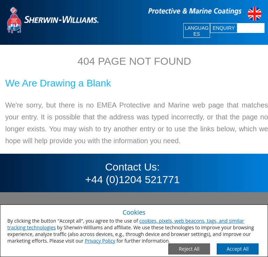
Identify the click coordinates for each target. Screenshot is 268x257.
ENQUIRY (224, 28)
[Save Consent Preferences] (238, 249)
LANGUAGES (196, 31)
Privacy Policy (100, 240)
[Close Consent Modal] (189, 249)
